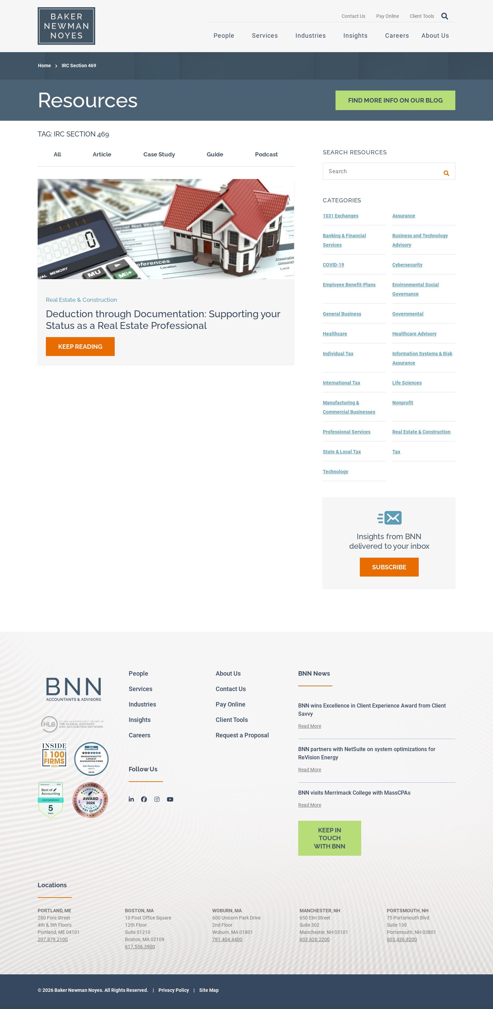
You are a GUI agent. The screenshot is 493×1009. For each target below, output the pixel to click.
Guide (215, 157)
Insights (355, 36)
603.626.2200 (315, 942)
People (224, 36)
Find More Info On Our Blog (395, 102)
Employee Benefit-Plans (349, 287)
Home (44, 68)
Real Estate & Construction (421, 434)
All (57, 157)
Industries (310, 36)
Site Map (208, 993)
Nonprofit (402, 405)
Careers (397, 36)
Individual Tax (338, 356)
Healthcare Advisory (414, 336)
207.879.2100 (53, 942)
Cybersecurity (407, 267)
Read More (309, 728)
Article (102, 157)
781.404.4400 (227, 942)
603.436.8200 (402, 942)
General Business (342, 316)
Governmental (408, 316)
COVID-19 (333, 267)
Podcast (266, 157)
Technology (335, 474)
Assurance (403, 218)
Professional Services (346, 434)
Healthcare (335, 336)
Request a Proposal (242, 737)
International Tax (341, 385)
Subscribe (389, 569)
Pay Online (387, 17)
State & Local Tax (342, 454)
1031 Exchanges (340, 218)
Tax (396, 454)
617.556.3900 (140, 949)
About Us (435, 36)
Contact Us (353, 17)
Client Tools (422, 17)
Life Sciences (407, 385)
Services (265, 36)
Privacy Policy (173, 993)
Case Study (159, 157)
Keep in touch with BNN (329, 840)
